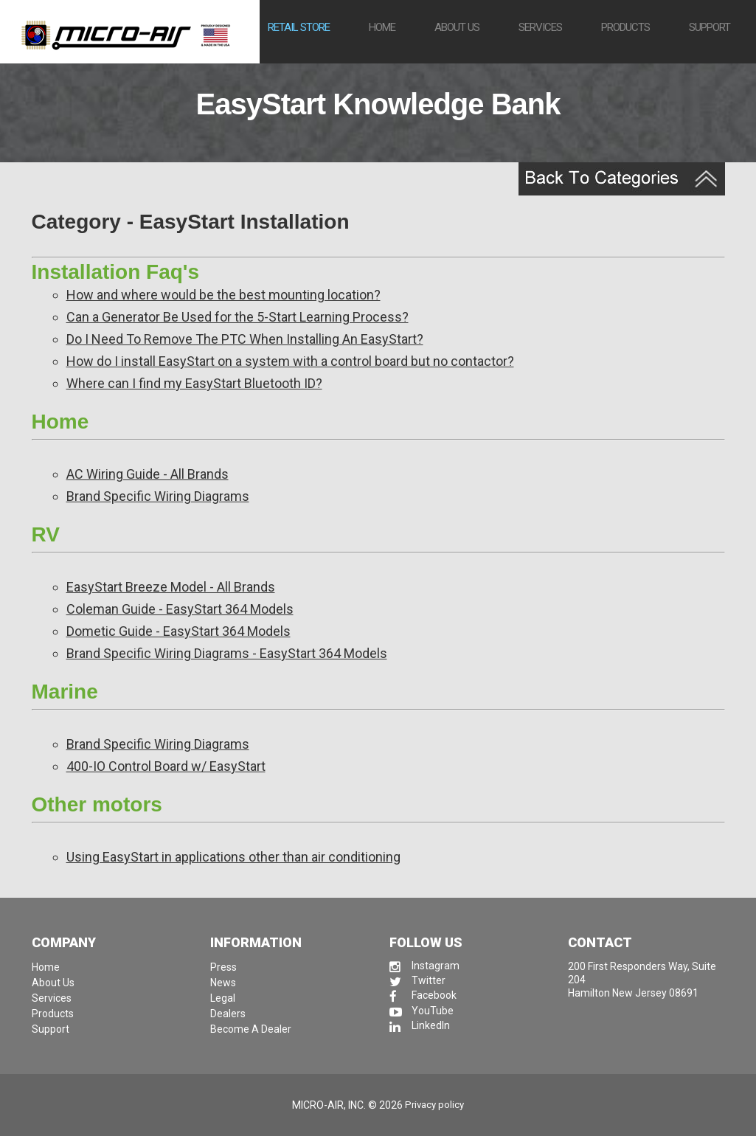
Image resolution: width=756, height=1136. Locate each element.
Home (382, 27)
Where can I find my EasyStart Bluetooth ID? (194, 383)
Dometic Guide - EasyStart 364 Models (178, 631)
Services (540, 27)
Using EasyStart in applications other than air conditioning (233, 857)
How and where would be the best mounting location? (223, 294)
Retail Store (299, 27)
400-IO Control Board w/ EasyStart (166, 766)
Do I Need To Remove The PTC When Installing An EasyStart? (244, 339)
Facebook (423, 995)
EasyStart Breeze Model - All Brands (170, 587)
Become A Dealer (250, 1029)
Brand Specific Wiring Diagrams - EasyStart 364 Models (226, 653)
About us (456, 27)
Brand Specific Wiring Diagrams (157, 496)
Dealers (228, 1013)
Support (709, 27)
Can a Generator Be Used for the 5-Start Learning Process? (237, 317)
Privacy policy (434, 1105)
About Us (53, 982)
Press (223, 967)
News (223, 982)
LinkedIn (419, 1025)
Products (625, 27)
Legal (222, 998)
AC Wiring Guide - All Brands (147, 474)
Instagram (424, 966)
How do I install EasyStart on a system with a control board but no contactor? (290, 361)
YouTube (421, 1010)
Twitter (417, 980)
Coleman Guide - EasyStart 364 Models (180, 609)
